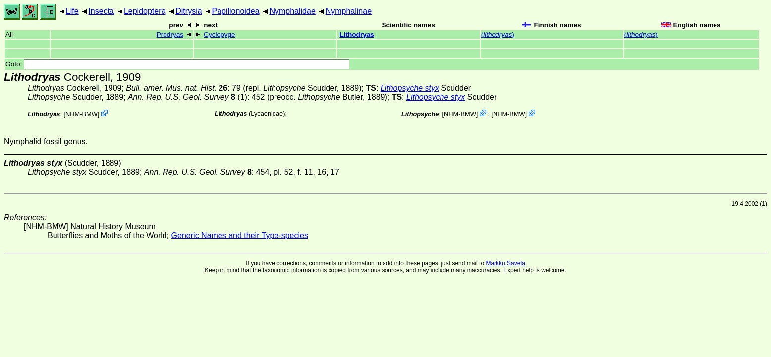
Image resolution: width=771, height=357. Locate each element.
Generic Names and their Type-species (239, 235)
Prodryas (170, 34)
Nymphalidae (292, 11)
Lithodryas (356, 34)
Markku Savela (505, 263)
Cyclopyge (219, 34)
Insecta (101, 11)
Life (72, 11)
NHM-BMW (81, 114)
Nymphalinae (349, 11)
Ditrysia (188, 11)
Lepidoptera (145, 11)
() (497, 34)
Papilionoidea (235, 11)
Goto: (177, 64)
